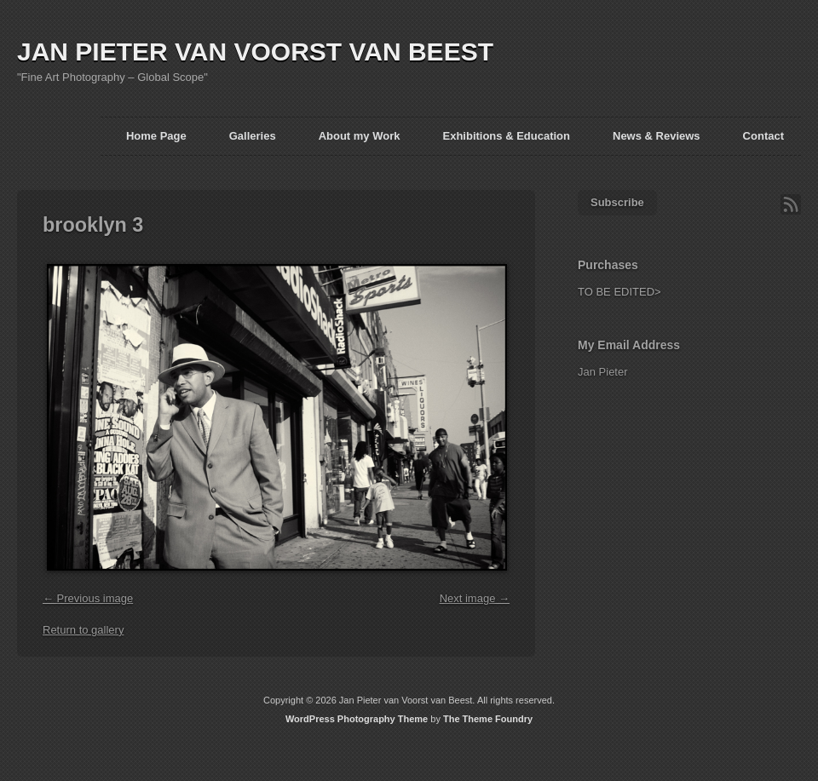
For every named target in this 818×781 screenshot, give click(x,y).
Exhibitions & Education (506, 135)
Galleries (252, 135)
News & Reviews (656, 135)
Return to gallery (83, 629)
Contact (763, 135)
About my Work (359, 135)
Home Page (156, 135)
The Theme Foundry (488, 719)
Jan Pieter (603, 371)
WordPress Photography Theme (356, 719)
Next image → (475, 598)
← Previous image (88, 598)
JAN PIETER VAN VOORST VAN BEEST (255, 51)
